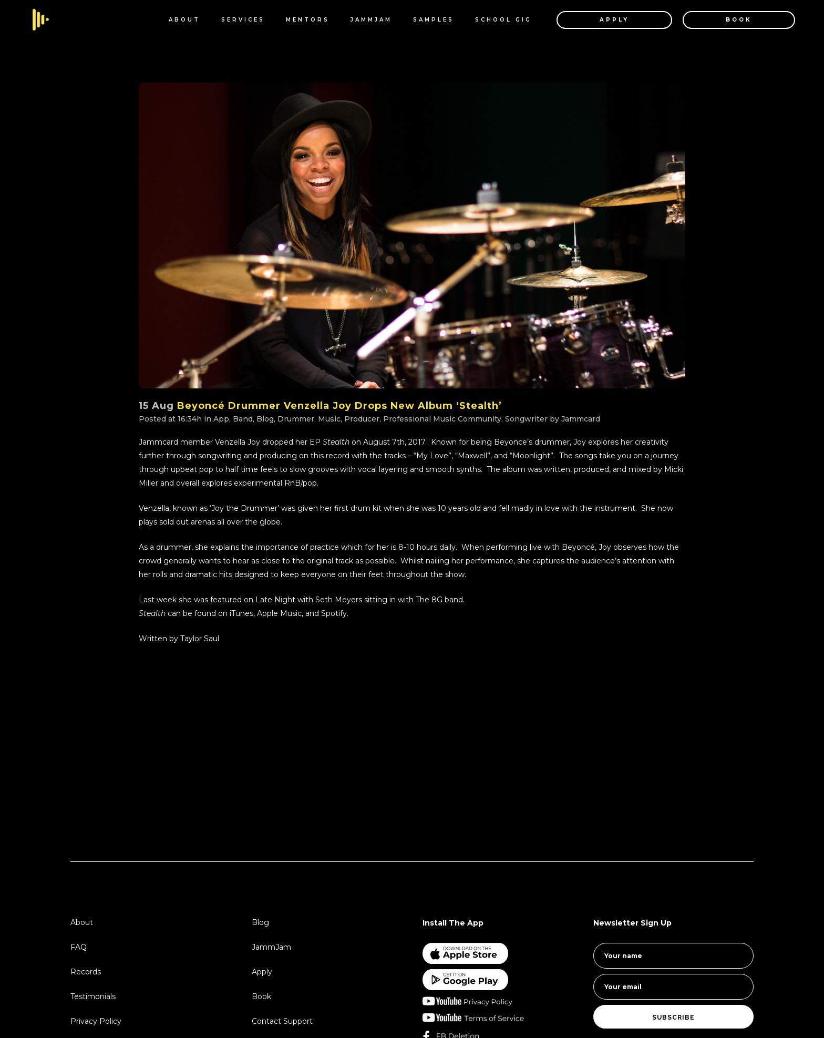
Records (85, 972)
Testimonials (93, 996)
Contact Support (282, 1021)
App (221, 419)
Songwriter (526, 419)
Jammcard (580, 419)
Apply (262, 972)
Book (261, 996)
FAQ (78, 947)
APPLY (605, 19)
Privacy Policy (95, 1021)
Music (329, 419)
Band (243, 419)
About (81, 922)
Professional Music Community (442, 419)
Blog (265, 419)
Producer (361, 419)
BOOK (730, 19)
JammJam (271, 947)
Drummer (295, 419)
